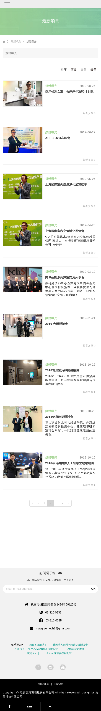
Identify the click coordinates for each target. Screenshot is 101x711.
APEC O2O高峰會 (57, 138)
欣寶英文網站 (36, 644)
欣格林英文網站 (75, 649)
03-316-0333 (53, 612)
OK (93, 588)
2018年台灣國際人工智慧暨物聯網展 (69, 463)
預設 (74, 69)
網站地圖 (43, 683)
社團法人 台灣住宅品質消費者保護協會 (36, 649)
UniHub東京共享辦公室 (59, 653)
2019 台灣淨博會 (56, 323)
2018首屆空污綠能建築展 (62, 370)
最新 (84, 69)
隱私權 (59, 683)
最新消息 (16, 41)
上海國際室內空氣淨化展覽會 (64, 230)
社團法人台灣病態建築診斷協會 (70, 644)
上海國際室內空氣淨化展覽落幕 (66, 184)
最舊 (93, 69)
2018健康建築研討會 (59, 416)
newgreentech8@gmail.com (53, 628)
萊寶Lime (32, 653)
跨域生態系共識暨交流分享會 (64, 277)
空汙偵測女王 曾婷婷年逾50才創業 (69, 91)
